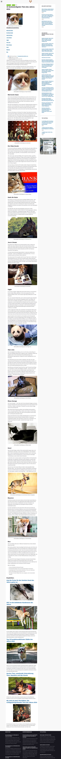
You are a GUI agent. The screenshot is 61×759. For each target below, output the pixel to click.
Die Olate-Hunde (9, 32)
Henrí (7, 47)
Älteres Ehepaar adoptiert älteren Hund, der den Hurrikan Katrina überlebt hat (48, 10)
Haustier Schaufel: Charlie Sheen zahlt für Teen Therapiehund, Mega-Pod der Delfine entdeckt (48, 54)
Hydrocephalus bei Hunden (45, 744)
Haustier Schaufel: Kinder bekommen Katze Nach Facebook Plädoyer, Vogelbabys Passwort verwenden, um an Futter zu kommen (48, 76)
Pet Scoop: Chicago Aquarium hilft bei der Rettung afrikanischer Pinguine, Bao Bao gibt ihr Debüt (48, 60)
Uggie (7, 40)
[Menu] (1, 1)
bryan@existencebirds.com (23, 56)
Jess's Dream (9, 37)
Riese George (9, 44)
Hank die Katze (9, 35)
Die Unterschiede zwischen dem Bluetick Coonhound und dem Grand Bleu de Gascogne (30, 736)
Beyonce (8, 49)
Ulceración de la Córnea (46, 57)
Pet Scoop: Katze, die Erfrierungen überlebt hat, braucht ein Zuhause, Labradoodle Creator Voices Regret (47, 110)
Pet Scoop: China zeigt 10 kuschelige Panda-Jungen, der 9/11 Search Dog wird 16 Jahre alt (48, 99)
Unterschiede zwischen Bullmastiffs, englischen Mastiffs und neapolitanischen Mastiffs (30, 748)
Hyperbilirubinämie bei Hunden (45, 754)
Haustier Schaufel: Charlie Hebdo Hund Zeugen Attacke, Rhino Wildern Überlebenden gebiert (48, 50)
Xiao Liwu (8, 42)
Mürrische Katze (9, 30)
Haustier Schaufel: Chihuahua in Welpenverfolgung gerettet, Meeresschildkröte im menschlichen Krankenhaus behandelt (47, 83)
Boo (7, 52)
